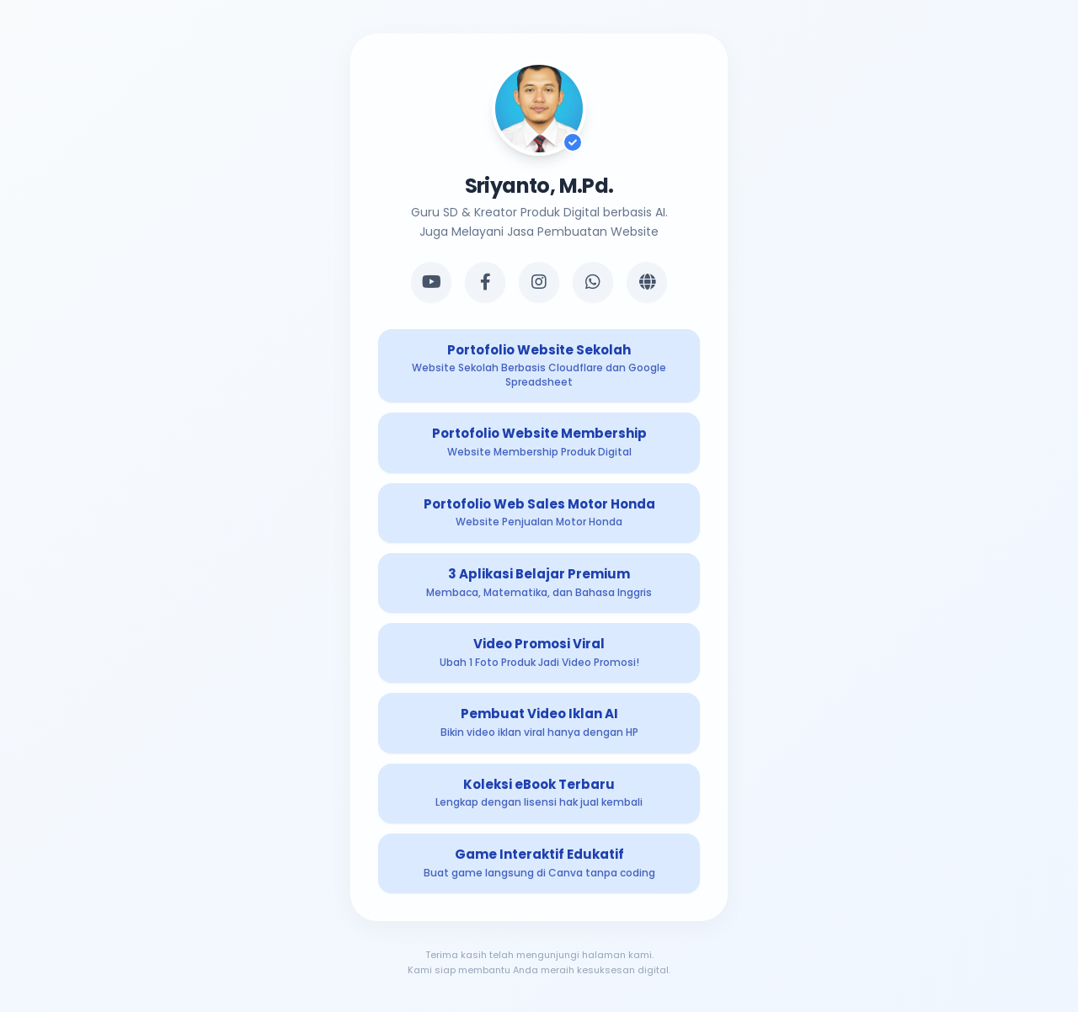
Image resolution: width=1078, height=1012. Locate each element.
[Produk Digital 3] (539, 513)
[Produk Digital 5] (539, 653)
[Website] (647, 282)
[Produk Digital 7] (539, 793)
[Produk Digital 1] (539, 366)
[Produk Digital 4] (539, 583)
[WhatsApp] (593, 282)
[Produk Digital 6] (539, 723)
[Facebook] (485, 282)
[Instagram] (539, 282)
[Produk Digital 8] (539, 863)
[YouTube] (431, 282)
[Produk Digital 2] (539, 442)
